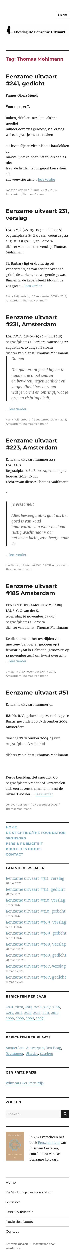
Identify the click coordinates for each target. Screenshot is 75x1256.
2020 (19, 1007)
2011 (45, 1013)
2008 (30, 1018)
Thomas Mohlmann (35, 194)
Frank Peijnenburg (18, 296)
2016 (56, 1007)
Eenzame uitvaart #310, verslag (35, 900)
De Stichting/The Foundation (36, 833)
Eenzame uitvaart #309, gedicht (36, 933)
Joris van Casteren (17, 189)
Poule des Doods (24, 849)
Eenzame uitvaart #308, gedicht (36, 955)
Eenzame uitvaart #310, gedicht (36, 911)
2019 (53, 189)
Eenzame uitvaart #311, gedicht (35, 889)
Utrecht (32, 1053)
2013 (27, 1013)
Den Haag (53, 1048)
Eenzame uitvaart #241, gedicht (31, 80)
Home (11, 827)
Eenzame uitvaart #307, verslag (36, 966)
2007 (39, 1018)
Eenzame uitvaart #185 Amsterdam (31, 589)
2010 (54, 1013)
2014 (52, 671)
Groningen (14, 1053)
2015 (9, 1013)
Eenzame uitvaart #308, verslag (36, 944)
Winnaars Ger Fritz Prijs (25, 1083)
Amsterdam (13, 194)
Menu (62, 14)
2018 (63, 296)
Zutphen (46, 1053)
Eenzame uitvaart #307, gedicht (36, 977)
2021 (9, 1007)
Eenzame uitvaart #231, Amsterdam (31, 321)
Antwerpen (35, 1048)
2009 (10, 1018)
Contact (14, 854)
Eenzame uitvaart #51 (37, 692)
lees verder (46, 179)
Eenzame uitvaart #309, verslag (36, 922)
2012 (37, 1013)
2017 (47, 1007)
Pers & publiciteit (24, 844)
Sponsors (16, 838)
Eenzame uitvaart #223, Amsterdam (31, 444)
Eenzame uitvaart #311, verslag (35, 878)
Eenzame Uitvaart (17, 1244)
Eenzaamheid (49, 1143)
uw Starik (12, 565)
